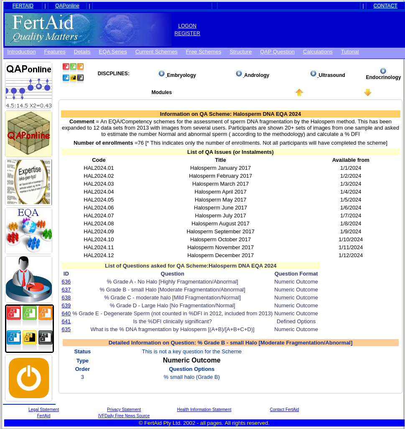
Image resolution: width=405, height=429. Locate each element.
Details (82, 52)
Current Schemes (156, 52)
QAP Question (277, 52)
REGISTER (187, 33)
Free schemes (204, 52)
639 (66, 305)
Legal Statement (43, 409)
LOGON (187, 26)
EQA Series (113, 52)
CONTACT (385, 6)
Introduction (22, 52)
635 (66, 329)
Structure (240, 52)
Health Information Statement (204, 409)
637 (66, 289)
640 (66, 313)
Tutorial (350, 52)
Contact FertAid (284, 409)
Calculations (318, 52)
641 (66, 321)
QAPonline (67, 6)
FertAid (43, 416)
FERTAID (23, 6)
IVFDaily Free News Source (124, 416)
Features (54, 52)
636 (66, 281)
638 (66, 297)
